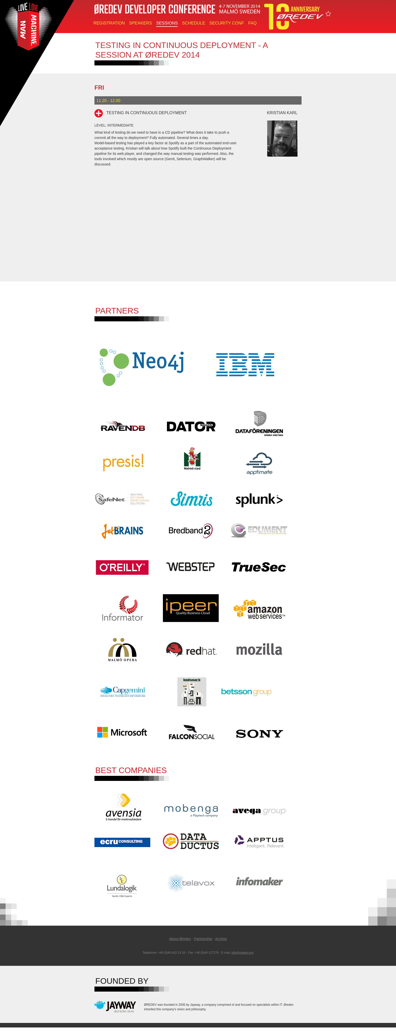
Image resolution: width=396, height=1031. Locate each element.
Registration (109, 23)
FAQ (252, 23)
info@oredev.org (243, 956)
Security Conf (226, 23)
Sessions (167, 23)
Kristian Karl (282, 112)
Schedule (193, 23)
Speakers (140, 23)
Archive (221, 942)
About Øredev (180, 942)
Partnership (203, 942)
